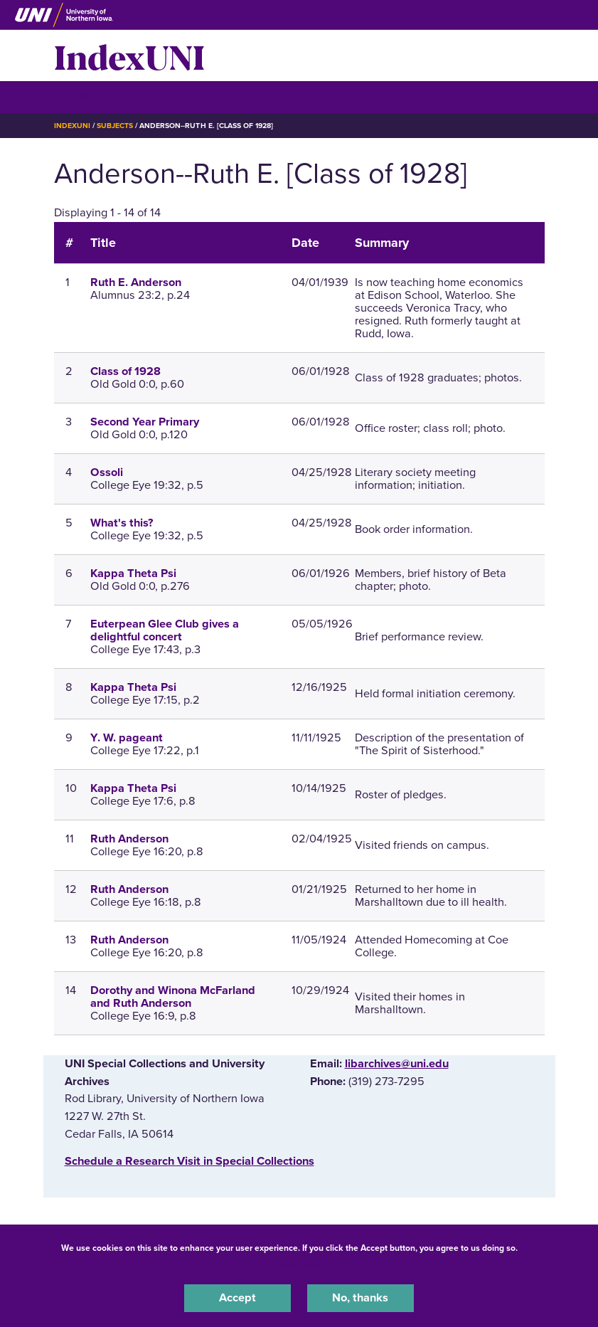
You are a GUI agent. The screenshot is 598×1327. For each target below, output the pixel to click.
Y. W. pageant (126, 738)
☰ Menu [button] (79, 96)
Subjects (115, 125)
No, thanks (360, 1298)
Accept (237, 1298)
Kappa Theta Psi (133, 573)
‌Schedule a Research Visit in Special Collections (189, 1161)
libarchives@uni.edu (397, 1064)
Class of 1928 (125, 371)
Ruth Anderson (129, 839)
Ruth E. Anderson (135, 282)
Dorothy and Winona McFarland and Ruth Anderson (172, 996)
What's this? (121, 523)
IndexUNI (129, 55)
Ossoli (106, 472)
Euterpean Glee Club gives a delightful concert (164, 630)
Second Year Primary (144, 422)
